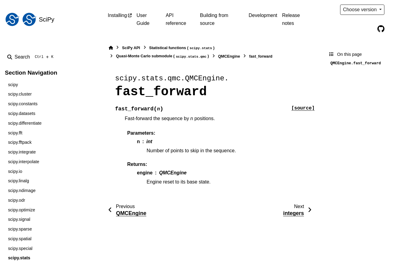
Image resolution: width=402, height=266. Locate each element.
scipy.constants (22, 103)
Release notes (291, 19)
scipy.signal (19, 219)
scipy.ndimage (21, 190)
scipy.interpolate (23, 161)
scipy (13, 84)
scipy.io (15, 171)
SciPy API (131, 47)
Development (263, 15)
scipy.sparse (20, 229)
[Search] (31, 57)
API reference (176, 19)
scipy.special (20, 248)
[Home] (111, 48)
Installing (117, 15)
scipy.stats (19, 257)
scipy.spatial (19, 238)
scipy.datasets (21, 113)
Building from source (214, 19)
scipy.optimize (21, 209)
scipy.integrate (22, 152)
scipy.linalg (18, 180)
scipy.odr (16, 200)
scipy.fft (15, 132)
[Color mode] (393, 10)
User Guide (143, 19)
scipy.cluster (20, 94)
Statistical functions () (182, 48)
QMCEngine (229, 56)
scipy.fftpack (20, 142)
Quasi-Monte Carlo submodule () (162, 56)
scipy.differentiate (25, 123)
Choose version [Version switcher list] (360, 9)
